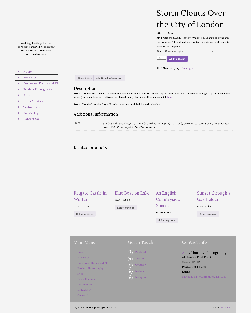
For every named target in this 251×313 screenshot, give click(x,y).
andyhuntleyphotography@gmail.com (204, 276)
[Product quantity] (161, 58)
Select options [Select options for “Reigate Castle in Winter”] (84, 214)
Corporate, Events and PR (40, 83)
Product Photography (37, 89)
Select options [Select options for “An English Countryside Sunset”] (166, 220)
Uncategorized (189, 68)
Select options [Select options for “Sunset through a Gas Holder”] (208, 214)
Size (159, 51)
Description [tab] (85, 78)
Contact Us (31, 119)
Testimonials (31, 107)
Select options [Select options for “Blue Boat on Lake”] (125, 207)
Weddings (30, 77)
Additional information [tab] (109, 78)
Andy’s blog (30, 113)
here (170, 97)
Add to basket (177, 59)
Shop (26, 95)
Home (27, 71)
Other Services (33, 101)
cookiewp (225, 307)
